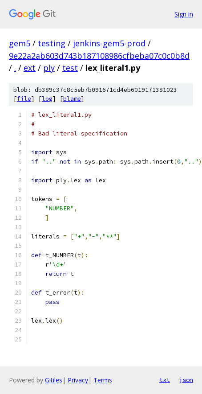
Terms (102, 380)
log (47, 99)
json (186, 380)
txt (164, 380)
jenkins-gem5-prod (109, 43)
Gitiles (53, 380)
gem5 (19, 43)
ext (30, 67)
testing (51, 43)
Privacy (78, 380)
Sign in (183, 14)
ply (49, 67)
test (70, 67)
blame (72, 99)
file (24, 99)
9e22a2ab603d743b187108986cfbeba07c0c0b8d (99, 55)
